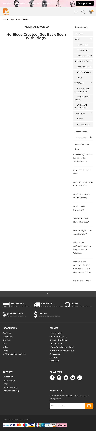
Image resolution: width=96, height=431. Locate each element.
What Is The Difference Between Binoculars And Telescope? (82, 248)
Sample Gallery (84, 72)
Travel (80, 119)
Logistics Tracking (11, 391)
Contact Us (8, 337)
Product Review (84, 56)
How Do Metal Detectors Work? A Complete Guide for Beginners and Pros (82, 267)
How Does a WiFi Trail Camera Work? (83, 184)
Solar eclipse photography (82, 90)
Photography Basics (82, 98)
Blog (12, 20)
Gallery (6, 351)
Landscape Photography (81, 107)
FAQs (5, 384)
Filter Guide (82, 45)
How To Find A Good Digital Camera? (82, 196)
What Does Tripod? (81, 281)
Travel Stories (83, 124)
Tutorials (79, 83)
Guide (77, 39)
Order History (9, 381)
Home (5, 20)
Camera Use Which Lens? (81, 172)
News (79, 78)
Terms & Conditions (58, 337)
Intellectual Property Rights (62, 351)
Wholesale (54, 361)
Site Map (6, 340)
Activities (79, 34)
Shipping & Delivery (58, 340)
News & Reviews (81, 61)
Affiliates (54, 358)
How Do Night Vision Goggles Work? (82, 232)
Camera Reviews (84, 67)
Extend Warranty (10, 388)
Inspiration (80, 113)
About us (7, 333)
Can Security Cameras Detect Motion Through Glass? (83, 158)
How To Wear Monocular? (79, 208)
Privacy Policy (56, 333)
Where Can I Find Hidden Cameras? (81, 220)
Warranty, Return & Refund (61, 347)
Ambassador (55, 354)
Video (5, 347)
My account (8, 377)
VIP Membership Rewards (14, 354)
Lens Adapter (83, 50)
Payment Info (56, 344)
